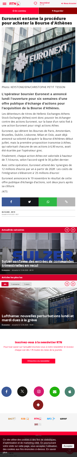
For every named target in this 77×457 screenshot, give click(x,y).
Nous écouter (70, 3)
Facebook (6, 392)
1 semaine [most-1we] (15, 284)
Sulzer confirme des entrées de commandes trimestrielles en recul (38, 263)
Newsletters (55, 392)
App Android (38, 405)
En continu (19, 10)
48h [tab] (5, 284)
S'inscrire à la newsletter (39, 361)
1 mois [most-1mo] (26, 284)
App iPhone (70, 392)
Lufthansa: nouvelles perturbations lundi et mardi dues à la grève (38, 318)
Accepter (68, 446)
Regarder (57, 10)
